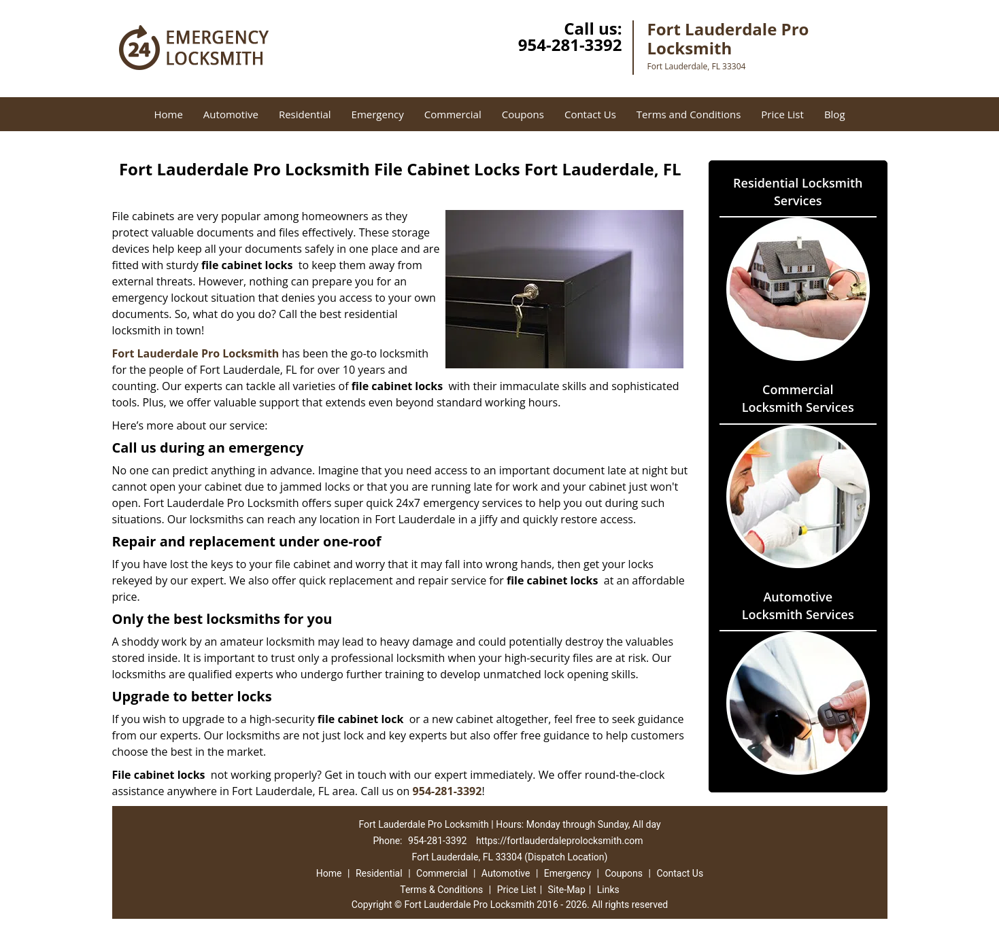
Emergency (378, 114)
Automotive (230, 114)
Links (608, 889)
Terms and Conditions (689, 114)
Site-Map (567, 889)
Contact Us (590, 114)
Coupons (523, 114)
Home (168, 114)
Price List (782, 114)
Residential (305, 114)
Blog (834, 114)
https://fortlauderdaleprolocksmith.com (559, 840)
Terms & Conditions (441, 889)
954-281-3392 (570, 44)
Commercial (452, 114)
